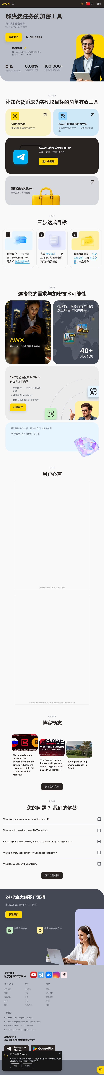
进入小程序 (48, 161)
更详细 (27, 1066)
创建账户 (13, 37)
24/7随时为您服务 (34, 37)
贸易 (26, 993)
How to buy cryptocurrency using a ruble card (22, 1022)
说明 (48, 1005)
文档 (48, 1001)
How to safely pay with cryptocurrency (19, 1030)
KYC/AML (28, 1005)
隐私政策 (49, 997)
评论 (6, 1001)
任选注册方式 (22, 261)
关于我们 (7, 989)
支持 (6, 1005)
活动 (48, 989)
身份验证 (51, 253)
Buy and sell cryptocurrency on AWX (18, 1026)
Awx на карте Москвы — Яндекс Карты (52, 587)
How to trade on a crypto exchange (18, 1018)
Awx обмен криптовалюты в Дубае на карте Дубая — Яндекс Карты (52, 702)
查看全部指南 (52, 875)
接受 (15, 1066)
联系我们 (13, 914)
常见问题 (7, 997)
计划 (6, 993)
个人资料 (28, 989)
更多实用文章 (52, 786)
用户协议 (49, 993)
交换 (26, 997)
